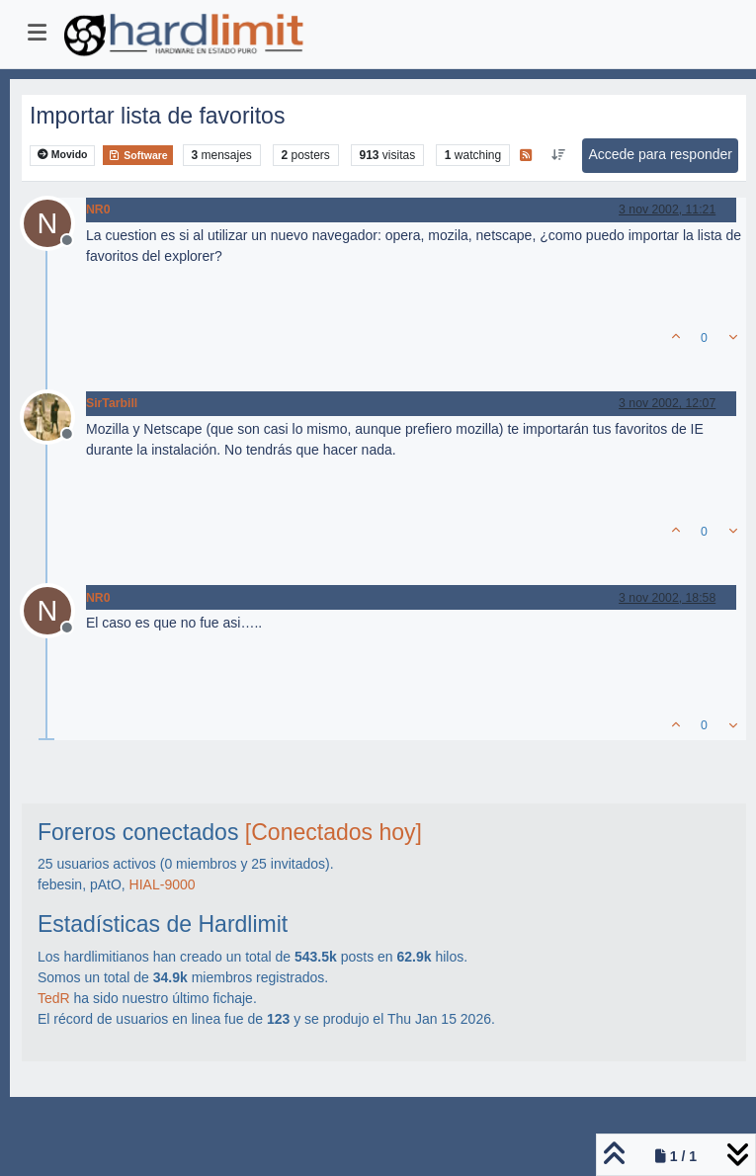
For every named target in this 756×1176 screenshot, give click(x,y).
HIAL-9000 (162, 884)
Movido (63, 154)
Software (137, 155)
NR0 (98, 209)
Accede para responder (660, 154)
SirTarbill (111, 403)
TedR (54, 998)
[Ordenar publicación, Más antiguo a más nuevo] (558, 155)
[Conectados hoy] (333, 832)
